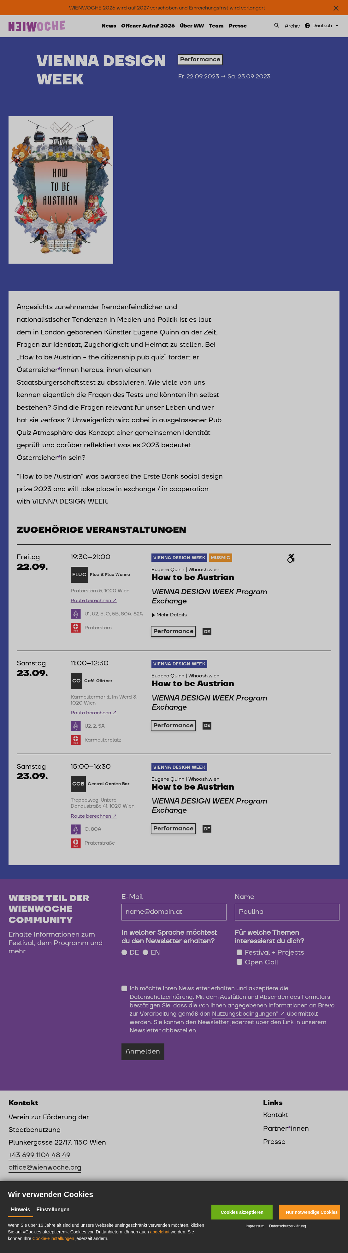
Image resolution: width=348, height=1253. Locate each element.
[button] (242, 1212)
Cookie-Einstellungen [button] (53, 1238)
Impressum (255, 1226)
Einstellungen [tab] (52, 1209)
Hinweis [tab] (20, 1209)
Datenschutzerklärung (287, 1226)
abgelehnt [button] (160, 1231)
